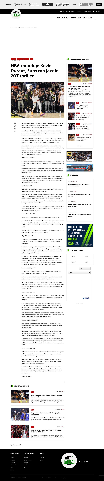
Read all (79, 146)
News (22, 58)
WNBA (32, 426)
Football (13, 460)
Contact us (79, 11)
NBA (68, 18)
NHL (79, 18)
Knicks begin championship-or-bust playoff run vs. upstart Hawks (83, 138)
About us (62, 11)
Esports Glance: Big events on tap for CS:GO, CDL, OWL (79, 195)
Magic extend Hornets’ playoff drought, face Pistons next (82, 106)
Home (12, 27)
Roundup (27, 58)
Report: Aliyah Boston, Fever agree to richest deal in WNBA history (83, 117)
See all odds (79, 304)
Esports (42, 457)
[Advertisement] (52, 43)
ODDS (90, 18)
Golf (84, 18)
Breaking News (27, 460)
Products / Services (70, 11)
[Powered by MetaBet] (86, 298)
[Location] (85, 268)
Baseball (13, 462)
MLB (63, 18)
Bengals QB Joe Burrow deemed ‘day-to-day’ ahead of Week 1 (79, 205)
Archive (12, 457)
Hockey (12, 470)
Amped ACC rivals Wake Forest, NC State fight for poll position (78, 185)
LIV (25, 467)
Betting (26, 457)
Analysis (26, 462)
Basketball (14, 58)
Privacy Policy (87, 11)
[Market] (79, 272)
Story (31, 58)
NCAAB (73, 18)
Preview (73, 262)
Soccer (41, 460)
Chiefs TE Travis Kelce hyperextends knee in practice (79, 215)
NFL (58, 18)
